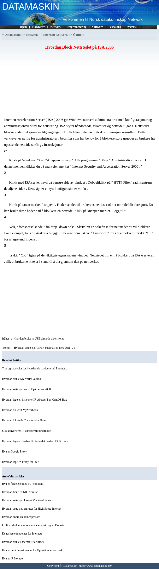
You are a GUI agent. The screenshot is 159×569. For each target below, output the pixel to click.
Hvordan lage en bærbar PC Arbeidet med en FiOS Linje (35, 441)
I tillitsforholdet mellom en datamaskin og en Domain (33, 525)
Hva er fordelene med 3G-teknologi (23, 483)
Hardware (38, 26)
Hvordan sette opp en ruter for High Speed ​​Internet (32, 508)
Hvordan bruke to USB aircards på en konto (39, 338)
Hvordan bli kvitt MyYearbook (20, 410)
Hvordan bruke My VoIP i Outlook (22, 378)
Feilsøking (114, 26)
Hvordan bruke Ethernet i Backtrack (23, 541)
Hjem (23, 26)
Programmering (77, 26)
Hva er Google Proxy (15, 451)
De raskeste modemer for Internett (22, 533)
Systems (131, 26)
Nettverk (55, 26)
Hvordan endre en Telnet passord (21, 517)
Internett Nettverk (55, 34)
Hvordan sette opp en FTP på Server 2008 (26, 389)
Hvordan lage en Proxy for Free (21, 462)
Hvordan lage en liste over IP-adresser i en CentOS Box (34, 399)
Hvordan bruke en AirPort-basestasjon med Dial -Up (45, 347)
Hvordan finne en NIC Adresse (20, 492)
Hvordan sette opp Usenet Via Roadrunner (27, 500)
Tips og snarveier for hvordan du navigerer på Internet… (35, 368)
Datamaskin (13, 34)
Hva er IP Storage (12, 558)
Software (97, 26)
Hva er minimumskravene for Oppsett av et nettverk (32, 550)
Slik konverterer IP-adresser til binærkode (26, 430)
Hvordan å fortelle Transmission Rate (24, 420)
